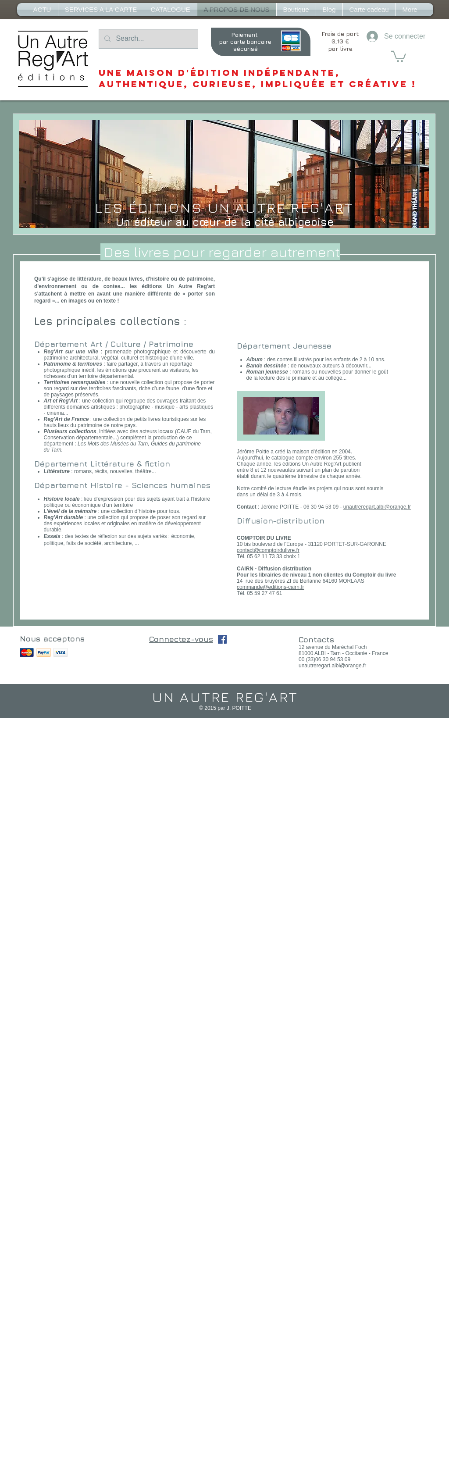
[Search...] (147, 38)
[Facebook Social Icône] (222, 639)
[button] (398, 56)
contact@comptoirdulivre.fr (268, 550)
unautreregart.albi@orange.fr (377, 507)
